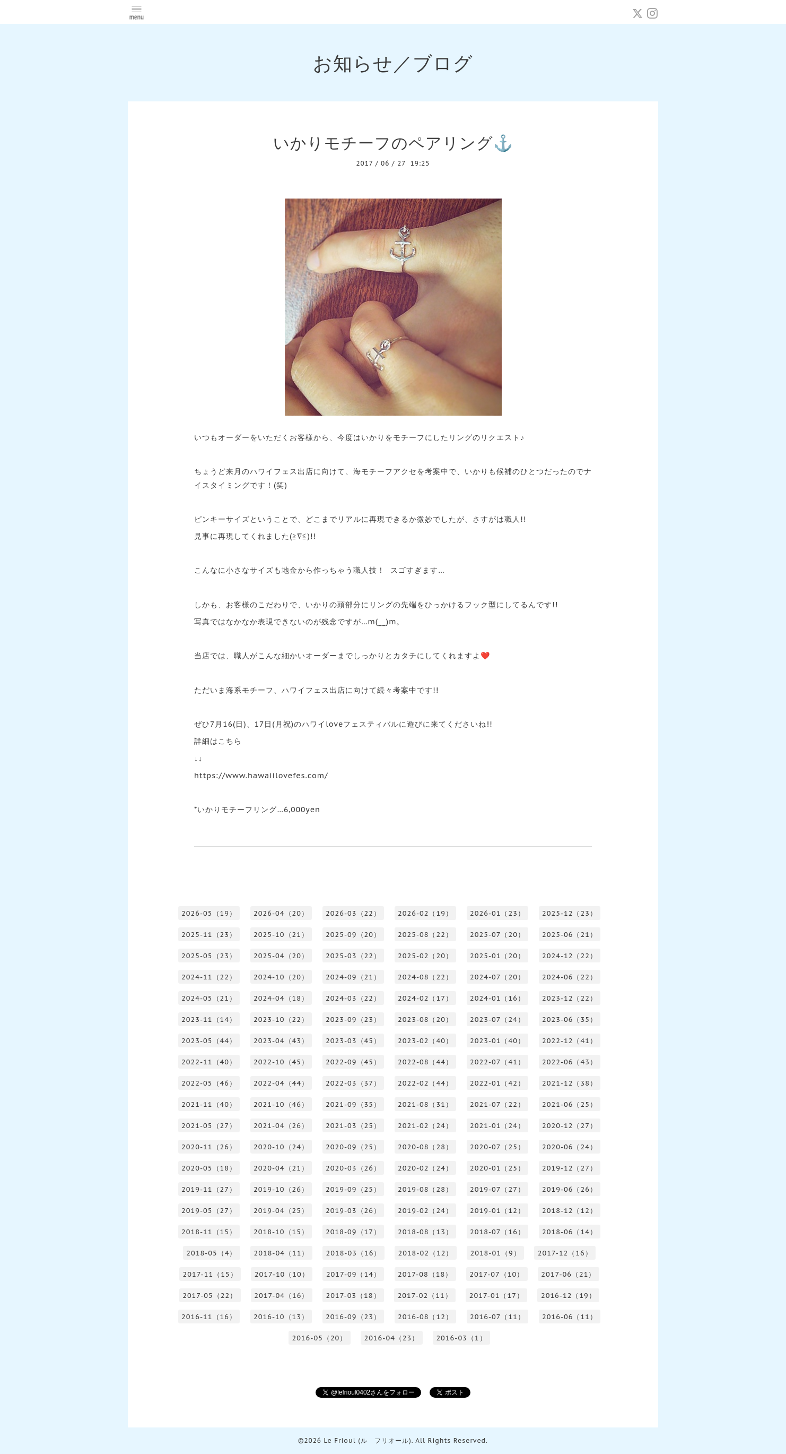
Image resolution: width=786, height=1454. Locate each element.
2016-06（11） (569, 1316)
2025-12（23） (569, 913)
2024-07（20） (497, 977)
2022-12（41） (569, 1040)
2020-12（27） (569, 1125)
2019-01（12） (497, 1210)
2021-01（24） (497, 1125)
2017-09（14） (353, 1274)
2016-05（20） (319, 1338)
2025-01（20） (497, 955)
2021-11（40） (209, 1104)
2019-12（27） (569, 1168)
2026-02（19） (425, 913)
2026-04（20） (281, 913)
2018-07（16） (497, 1231)
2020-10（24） (281, 1146)
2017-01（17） (496, 1295)
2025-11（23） (209, 934)
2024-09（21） (353, 977)
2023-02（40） (425, 1040)
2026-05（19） (209, 913)
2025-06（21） (569, 934)
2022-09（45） (353, 1061)
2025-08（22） (425, 934)
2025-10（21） (281, 934)
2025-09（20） (353, 934)
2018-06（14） (569, 1231)
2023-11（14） (209, 1019)
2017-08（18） (425, 1274)
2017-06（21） (568, 1274)
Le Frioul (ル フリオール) (367, 1440)
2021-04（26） (281, 1125)
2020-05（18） (209, 1168)
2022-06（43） (569, 1061)
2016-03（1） (461, 1338)
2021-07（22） (497, 1104)
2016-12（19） (568, 1295)
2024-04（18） (281, 998)
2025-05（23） (209, 955)
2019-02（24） (425, 1210)
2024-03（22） (353, 998)
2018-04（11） (281, 1253)
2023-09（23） (353, 1019)
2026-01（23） (497, 913)
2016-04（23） (391, 1338)
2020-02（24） (425, 1168)
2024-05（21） (209, 998)
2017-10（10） (282, 1274)
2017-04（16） (281, 1295)
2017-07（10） (496, 1274)
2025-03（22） (353, 955)
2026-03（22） (353, 913)
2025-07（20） (497, 934)
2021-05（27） (209, 1125)
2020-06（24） (569, 1146)
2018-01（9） (495, 1253)
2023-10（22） (281, 1019)
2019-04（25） (281, 1210)
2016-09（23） (353, 1316)
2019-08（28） (425, 1189)
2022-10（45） (281, 1061)
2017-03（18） (353, 1295)
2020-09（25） (353, 1146)
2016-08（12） (425, 1316)
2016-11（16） (209, 1316)
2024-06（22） (569, 977)
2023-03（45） (353, 1040)
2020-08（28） (425, 1146)
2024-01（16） (497, 998)
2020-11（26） (209, 1146)
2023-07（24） (497, 1019)
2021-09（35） (353, 1104)
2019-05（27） (209, 1210)
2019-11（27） (209, 1189)
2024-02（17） (425, 998)
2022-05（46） (209, 1083)
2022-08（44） (425, 1061)
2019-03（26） (353, 1210)
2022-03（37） (353, 1083)
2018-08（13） (425, 1231)
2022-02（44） (425, 1083)
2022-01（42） (497, 1083)
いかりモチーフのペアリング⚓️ (393, 142)
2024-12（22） (569, 955)
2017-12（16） (565, 1253)
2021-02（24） (425, 1125)
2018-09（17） (353, 1231)
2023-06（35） (569, 1019)
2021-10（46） (281, 1104)
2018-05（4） (211, 1253)
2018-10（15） (281, 1231)
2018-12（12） (569, 1210)
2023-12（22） (569, 998)
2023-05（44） (209, 1040)
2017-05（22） (209, 1295)
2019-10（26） (281, 1189)
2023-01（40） (497, 1040)
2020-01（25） (497, 1168)
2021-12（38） (569, 1083)
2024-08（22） (425, 977)
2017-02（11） (425, 1295)
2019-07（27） (497, 1189)
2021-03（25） (353, 1125)
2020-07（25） (497, 1146)
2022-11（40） (209, 1061)
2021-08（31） (425, 1104)
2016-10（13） (281, 1316)
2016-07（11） (497, 1316)
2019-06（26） (569, 1189)
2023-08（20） (425, 1019)
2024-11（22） (209, 977)
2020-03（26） (353, 1168)
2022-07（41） (497, 1061)
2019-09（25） (353, 1189)
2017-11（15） (210, 1274)
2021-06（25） (569, 1104)
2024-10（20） (281, 977)
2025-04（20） (281, 955)
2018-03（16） (353, 1253)
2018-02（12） (425, 1253)
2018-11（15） (209, 1231)
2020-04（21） (281, 1168)
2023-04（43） (281, 1040)
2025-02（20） (425, 955)
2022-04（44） (281, 1083)
